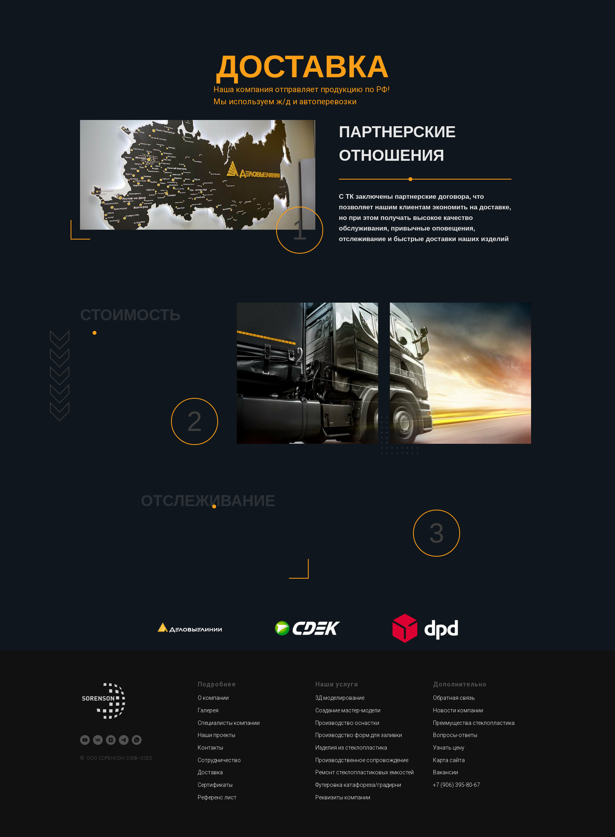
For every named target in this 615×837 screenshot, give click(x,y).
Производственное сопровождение (361, 760)
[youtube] (85, 740)
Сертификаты (215, 785)
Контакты (210, 747)
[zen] (111, 740)
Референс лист (217, 797)
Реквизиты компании (342, 797)
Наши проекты (216, 735)
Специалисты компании (229, 723)
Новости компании (458, 710)
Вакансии (445, 772)
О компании (213, 698)
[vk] (98, 740)
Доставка (210, 772)
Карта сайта (449, 760)
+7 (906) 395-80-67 (456, 785)
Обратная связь (454, 698)
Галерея (208, 710)
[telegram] (124, 740)
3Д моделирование (339, 698)
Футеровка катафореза (345, 785)
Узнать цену (448, 747)
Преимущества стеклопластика (474, 723)
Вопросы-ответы (455, 735)
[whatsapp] (137, 740)
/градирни (388, 785)
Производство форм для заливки (358, 735)
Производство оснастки (347, 723)
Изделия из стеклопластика (351, 747)
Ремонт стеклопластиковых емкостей (364, 772)
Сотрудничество (219, 760)
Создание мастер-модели (347, 710)
